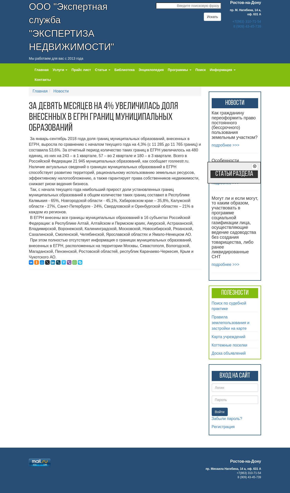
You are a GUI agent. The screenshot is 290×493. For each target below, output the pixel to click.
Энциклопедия (151, 70)
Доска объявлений (229, 353)
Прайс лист (81, 70)
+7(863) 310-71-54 (246, 21)
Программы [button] (179, 70)
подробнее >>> (226, 145)
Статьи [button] (102, 70)
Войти (220, 412)
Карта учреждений (229, 337)
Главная (42, 70)
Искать (212, 17)
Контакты (43, 80)
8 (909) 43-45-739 (247, 26)
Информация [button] (223, 70)
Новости (61, 91)
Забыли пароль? (227, 419)
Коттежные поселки (230, 345)
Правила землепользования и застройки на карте (230, 322)
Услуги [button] (60, 70)
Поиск (200, 70)
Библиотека (124, 70)
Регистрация (223, 427)
